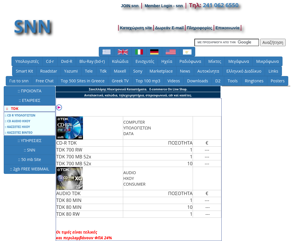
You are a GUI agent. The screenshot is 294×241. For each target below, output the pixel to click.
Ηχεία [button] (166, 61)
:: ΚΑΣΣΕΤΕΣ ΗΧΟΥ (17, 127)
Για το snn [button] (19, 80)
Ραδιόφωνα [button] (190, 61)
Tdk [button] (103, 71)
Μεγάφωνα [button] (238, 61)
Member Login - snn (164, 5)
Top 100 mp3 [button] (148, 80)
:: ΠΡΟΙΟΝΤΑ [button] (29, 91)
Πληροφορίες (199, 28)
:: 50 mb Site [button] (29, 159)
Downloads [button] (197, 80)
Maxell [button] (120, 71)
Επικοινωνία (227, 28)
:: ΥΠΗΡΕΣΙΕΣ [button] (29, 140)
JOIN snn (129, 5)
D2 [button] (217, 80)
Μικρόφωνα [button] (267, 61)
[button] (106, 52)
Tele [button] (89, 71)
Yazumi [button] (71, 71)
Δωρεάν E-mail (169, 28)
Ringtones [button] (254, 80)
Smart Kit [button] (24, 71)
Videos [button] (173, 80)
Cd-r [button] (50, 61)
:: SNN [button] (29, 150)
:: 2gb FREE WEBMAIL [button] (29, 169)
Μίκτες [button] (214, 61)
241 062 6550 (221, 5)
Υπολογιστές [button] (27, 61)
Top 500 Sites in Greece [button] (83, 80)
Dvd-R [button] (66, 61)
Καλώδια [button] (120, 61)
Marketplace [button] (161, 71)
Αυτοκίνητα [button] (208, 71)
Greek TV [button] (120, 80)
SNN (32, 26)
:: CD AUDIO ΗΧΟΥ (17, 121)
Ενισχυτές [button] (145, 61)
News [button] (185, 71)
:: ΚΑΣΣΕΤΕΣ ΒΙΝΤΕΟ (18, 133)
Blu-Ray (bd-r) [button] (92, 61)
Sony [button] (137, 71)
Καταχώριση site (136, 28)
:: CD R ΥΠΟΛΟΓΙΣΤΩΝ (19, 115)
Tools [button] (233, 80)
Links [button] (273, 71)
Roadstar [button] (48, 71)
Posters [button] (278, 80)
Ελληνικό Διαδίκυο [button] (243, 71)
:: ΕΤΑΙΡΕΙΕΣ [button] (29, 100)
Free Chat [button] (44, 80)
